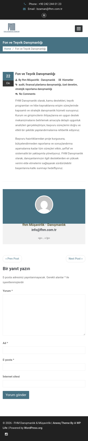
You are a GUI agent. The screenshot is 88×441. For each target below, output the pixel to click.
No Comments (27, 93)
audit (21, 84)
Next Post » (76, 258)
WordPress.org (33, 428)
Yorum (8, 290)
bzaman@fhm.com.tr (49, 9)
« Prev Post (12, 258)
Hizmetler (67, 79)
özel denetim (69, 84)
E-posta (8, 359)
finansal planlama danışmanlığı (43, 84)
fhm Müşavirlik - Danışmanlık (38, 79)
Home (7, 48)
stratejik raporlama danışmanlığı (33, 89)
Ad (5, 343)
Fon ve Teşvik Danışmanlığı (35, 74)
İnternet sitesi (11, 376)
